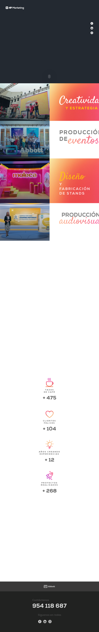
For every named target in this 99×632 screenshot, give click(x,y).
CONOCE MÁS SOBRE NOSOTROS (49, 356)
